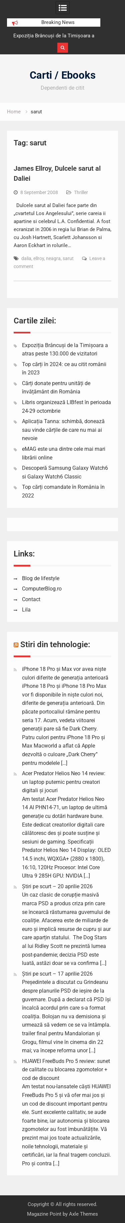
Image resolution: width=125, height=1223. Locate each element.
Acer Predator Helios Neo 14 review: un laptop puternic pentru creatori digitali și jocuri (63, 782)
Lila (26, 609)
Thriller (81, 192)
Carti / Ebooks (63, 75)
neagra (53, 258)
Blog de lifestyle (40, 578)
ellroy (38, 258)
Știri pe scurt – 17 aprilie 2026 (57, 974)
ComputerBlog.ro (42, 588)
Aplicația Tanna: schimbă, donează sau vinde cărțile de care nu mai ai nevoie (63, 429)
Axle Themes (83, 1214)
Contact (31, 599)
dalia (26, 258)
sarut (68, 258)
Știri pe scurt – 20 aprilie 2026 (57, 886)
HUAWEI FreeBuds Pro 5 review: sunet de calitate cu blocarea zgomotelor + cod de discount (66, 1069)
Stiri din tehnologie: (55, 644)
